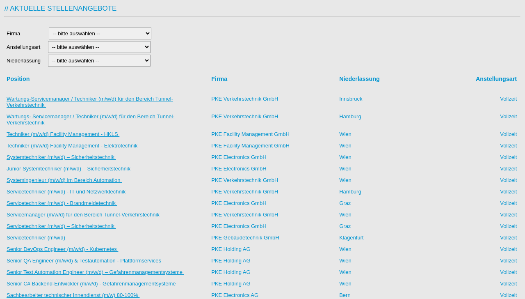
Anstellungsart (24, 47)
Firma (25, 33)
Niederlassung (25, 61)
